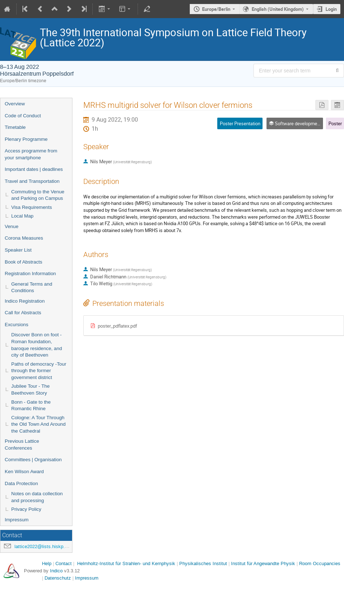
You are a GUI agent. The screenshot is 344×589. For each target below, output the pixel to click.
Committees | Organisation (33, 459)
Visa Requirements (31, 207)
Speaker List (18, 250)
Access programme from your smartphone (31, 154)
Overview (15, 103)
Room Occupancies (320, 563)
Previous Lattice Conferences (22, 444)
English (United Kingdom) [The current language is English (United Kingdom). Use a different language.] (278, 9)
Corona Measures (24, 238)
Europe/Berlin (216, 9)
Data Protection (21, 483)
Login (331, 9)
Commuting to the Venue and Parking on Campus (37, 195)
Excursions (16, 324)
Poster (335, 123)
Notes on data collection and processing (37, 497)
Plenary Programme (26, 139)
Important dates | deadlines (34, 169)
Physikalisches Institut (203, 563)
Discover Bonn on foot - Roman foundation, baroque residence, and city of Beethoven (36, 345)
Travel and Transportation (32, 181)
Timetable (15, 127)
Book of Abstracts (23, 262)
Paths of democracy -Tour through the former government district (38, 370)
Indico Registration (25, 301)
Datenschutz (57, 578)
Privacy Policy (26, 509)
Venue (11, 226)
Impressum (17, 519)
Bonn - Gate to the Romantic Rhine (31, 405)
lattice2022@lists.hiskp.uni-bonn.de (51, 546)
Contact (63, 563)
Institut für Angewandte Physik (263, 563)
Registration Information (30, 273)
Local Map (22, 216)
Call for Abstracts (23, 312)
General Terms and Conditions (31, 287)
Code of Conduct (23, 115)
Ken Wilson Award (24, 471)
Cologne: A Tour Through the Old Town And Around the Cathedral (38, 424)
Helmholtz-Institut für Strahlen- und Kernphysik (126, 563)
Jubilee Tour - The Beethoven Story (30, 389)
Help (46, 563)
